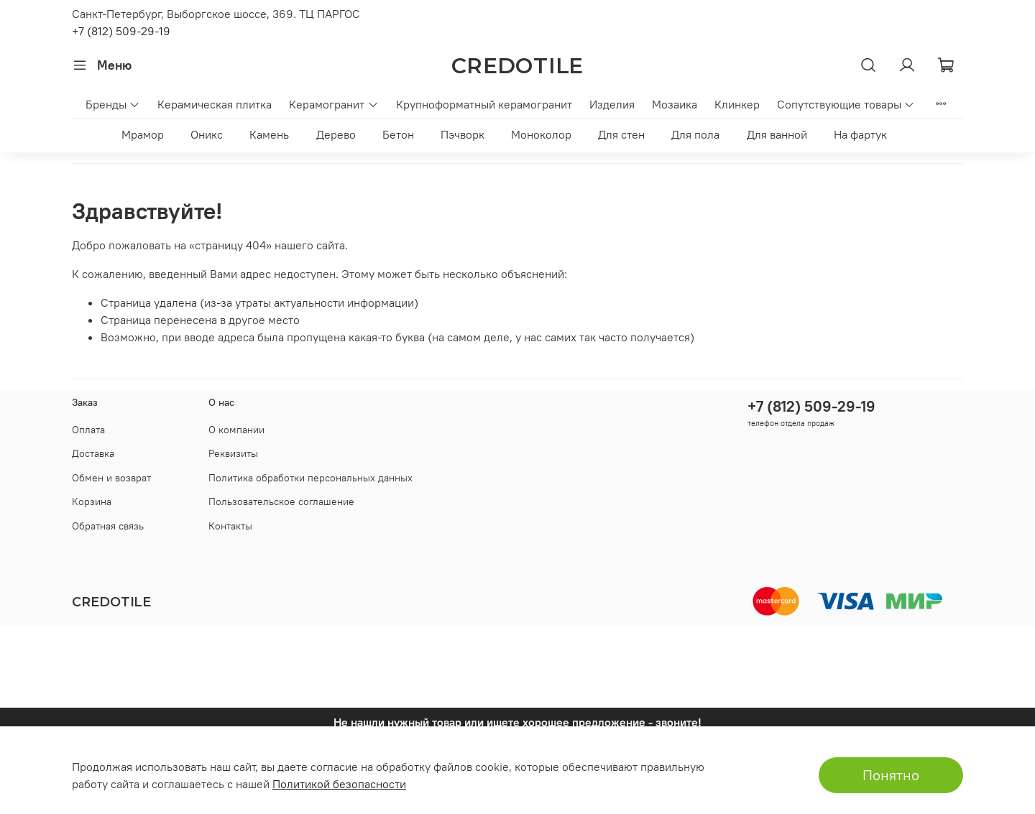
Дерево (336, 134)
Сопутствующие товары (846, 104)
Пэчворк (462, 134)
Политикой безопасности (339, 784)
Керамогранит (333, 104)
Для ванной (777, 134)
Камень (269, 134)
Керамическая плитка (214, 104)
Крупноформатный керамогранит (484, 104)
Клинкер (737, 104)
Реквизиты (233, 453)
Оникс (206, 134)
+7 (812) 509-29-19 (121, 31)
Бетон (398, 134)
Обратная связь (108, 525)
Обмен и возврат (111, 477)
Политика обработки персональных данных (310, 477)
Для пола (695, 134)
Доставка (93, 453)
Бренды (113, 104)
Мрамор (142, 134)
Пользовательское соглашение (281, 501)
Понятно (890, 775)
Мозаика (674, 104)
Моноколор (541, 134)
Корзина (91, 501)
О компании (236, 429)
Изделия (612, 104)
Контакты (230, 525)
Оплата (88, 429)
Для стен (621, 134)
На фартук (860, 134)
